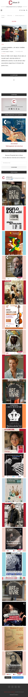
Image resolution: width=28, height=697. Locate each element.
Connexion (13, 692)
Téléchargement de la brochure (14, 146)
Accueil (2, 15)
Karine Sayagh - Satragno (8, 51)
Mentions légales (7, 692)
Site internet (14, 144)
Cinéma (2, 44)
